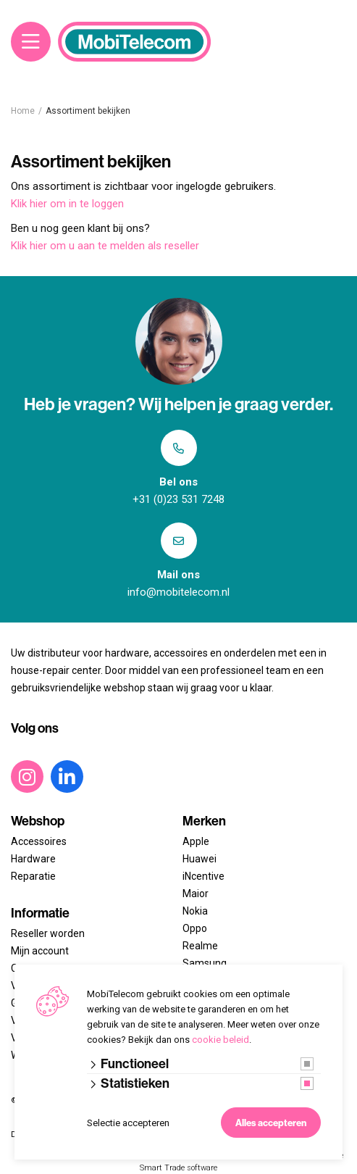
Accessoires (39, 841)
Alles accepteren (270, 1122)
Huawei (199, 859)
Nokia (195, 911)
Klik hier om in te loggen (67, 203)
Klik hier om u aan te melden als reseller (105, 245)
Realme (200, 946)
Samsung (204, 963)
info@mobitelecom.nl (178, 592)
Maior (195, 893)
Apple (195, 841)
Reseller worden (48, 933)
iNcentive (203, 876)
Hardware (33, 859)
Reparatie (33, 876)
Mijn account (40, 951)
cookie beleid (220, 1039)
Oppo (194, 928)
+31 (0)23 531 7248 (178, 499)
